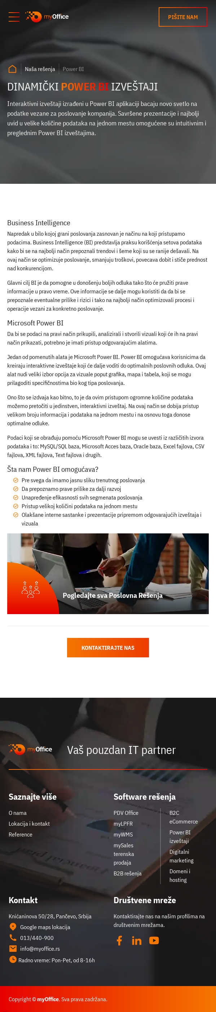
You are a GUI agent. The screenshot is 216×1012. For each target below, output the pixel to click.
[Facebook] (119, 940)
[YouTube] (154, 940)
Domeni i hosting (179, 875)
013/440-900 (31, 937)
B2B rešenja (128, 873)
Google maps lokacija (39, 927)
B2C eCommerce (183, 817)
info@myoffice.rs (34, 948)
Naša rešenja (40, 68)
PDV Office (126, 812)
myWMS (123, 834)
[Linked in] (136, 940)
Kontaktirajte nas (108, 647)
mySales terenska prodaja (124, 854)
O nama (18, 812)
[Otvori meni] (14, 17)
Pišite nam (183, 17)
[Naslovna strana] (12, 69)
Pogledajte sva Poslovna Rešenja (113, 595)
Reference (20, 834)
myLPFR (123, 823)
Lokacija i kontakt (29, 823)
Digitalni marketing (181, 856)
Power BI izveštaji (180, 836)
